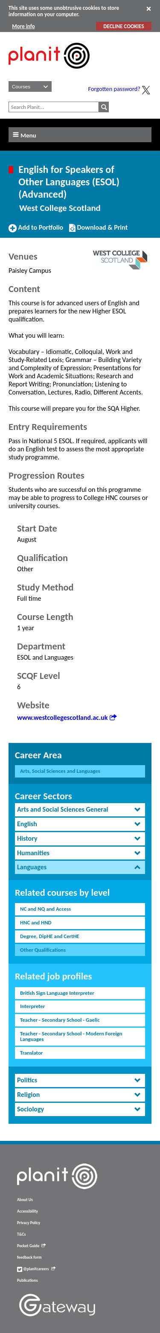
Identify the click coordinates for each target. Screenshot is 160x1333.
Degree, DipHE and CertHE (49, 936)
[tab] (80, 809)
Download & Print (98, 231)
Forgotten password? (114, 89)
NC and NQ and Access (45, 909)
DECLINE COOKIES (123, 26)
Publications (27, 1280)
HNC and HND (36, 922)
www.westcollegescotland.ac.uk (66, 717)
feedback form (29, 1257)
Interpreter (32, 1006)
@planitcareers (36, 1269)
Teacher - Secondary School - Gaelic (60, 1020)
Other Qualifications (43, 950)
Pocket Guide (31, 1245)
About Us (25, 1199)
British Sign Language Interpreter (57, 993)
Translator (31, 1052)
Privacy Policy (28, 1222)
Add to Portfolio (36, 231)
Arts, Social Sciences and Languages (60, 771)
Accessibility (27, 1211)
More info (23, 26)
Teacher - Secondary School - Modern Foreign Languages (71, 1036)
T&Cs (21, 1234)
